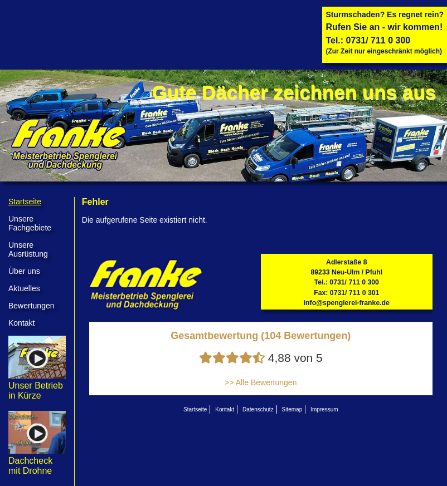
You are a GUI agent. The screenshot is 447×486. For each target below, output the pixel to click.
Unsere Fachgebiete (29, 223)
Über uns (24, 271)
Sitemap (292, 409)
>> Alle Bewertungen (261, 382)
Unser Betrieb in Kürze (37, 385)
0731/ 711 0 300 (378, 40)
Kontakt (21, 322)
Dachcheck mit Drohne (37, 460)
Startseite (24, 201)
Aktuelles (24, 288)
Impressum (324, 409)
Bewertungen (31, 305)
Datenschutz (258, 409)
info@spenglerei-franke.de (347, 303)
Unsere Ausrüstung (28, 249)
